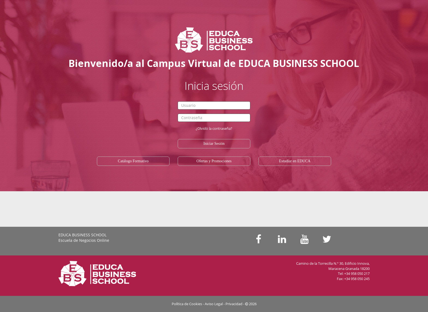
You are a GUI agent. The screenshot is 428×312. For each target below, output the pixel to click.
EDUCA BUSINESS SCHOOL (82, 234)
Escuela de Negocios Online (83, 240)
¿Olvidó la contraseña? (214, 128)
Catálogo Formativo (133, 161)
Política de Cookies (187, 303)
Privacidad (233, 303)
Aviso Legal (214, 303)
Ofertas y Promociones (214, 161)
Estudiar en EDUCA (294, 161)
